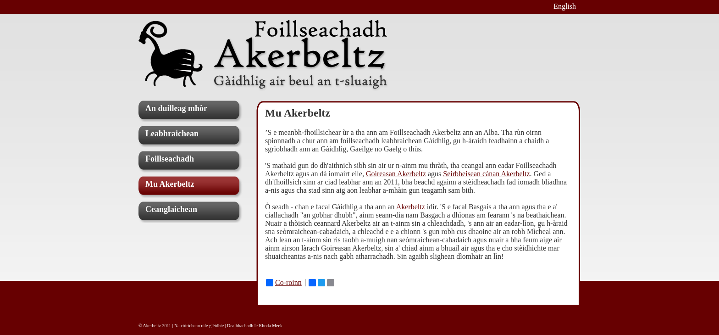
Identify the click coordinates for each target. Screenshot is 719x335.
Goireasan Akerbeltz (396, 174)
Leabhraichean (172, 133)
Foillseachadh (169, 158)
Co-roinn (284, 282)
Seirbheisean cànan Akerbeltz (486, 174)
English (564, 6)
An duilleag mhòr (176, 108)
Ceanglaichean (171, 209)
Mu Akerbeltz (169, 184)
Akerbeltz (410, 207)
